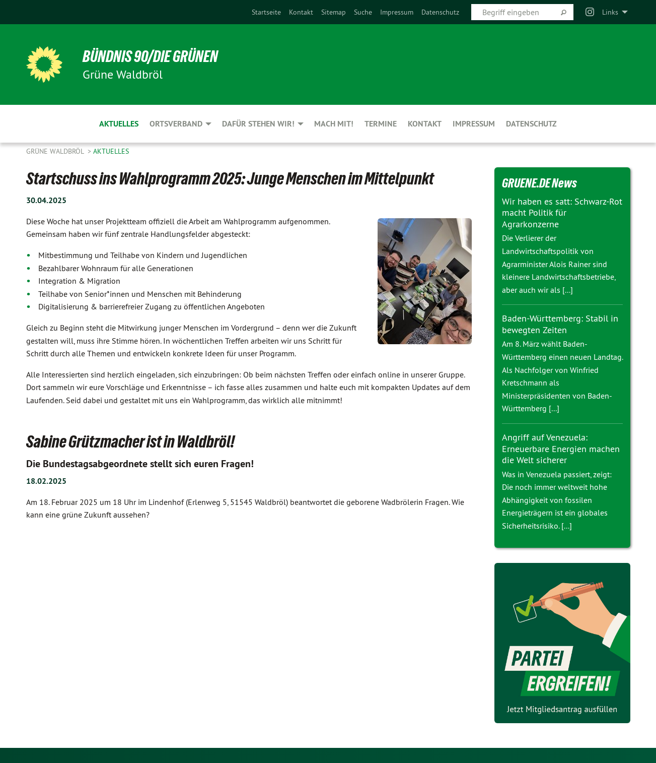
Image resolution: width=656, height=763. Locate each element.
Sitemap (333, 12)
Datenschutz (440, 12)
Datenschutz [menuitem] (531, 123)
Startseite (266, 12)
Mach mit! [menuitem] (333, 123)
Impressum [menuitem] (474, 123)
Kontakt (301, 12)
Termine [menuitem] (381, 123)
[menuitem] (266, 12)
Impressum (396, 12)
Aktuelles (111, 151)
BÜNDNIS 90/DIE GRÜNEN (150, 56)
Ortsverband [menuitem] (176, 123)
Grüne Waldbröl (56, 151)
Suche (363, 12)
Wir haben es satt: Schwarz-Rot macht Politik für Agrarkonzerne (562, 213)
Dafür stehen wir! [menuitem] (258, 123)
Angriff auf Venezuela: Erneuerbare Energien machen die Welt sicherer (561, 448)
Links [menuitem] (610, 12)
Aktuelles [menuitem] (118, 123)
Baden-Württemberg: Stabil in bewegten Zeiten (560, 324)
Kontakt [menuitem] (425, 123)
